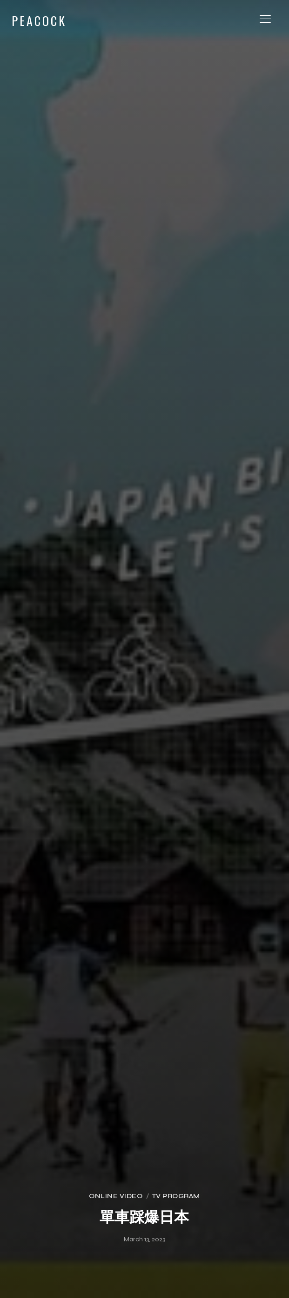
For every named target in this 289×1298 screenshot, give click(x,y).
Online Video (115, 1196)
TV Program (176, 1196)
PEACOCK (39, 21)
